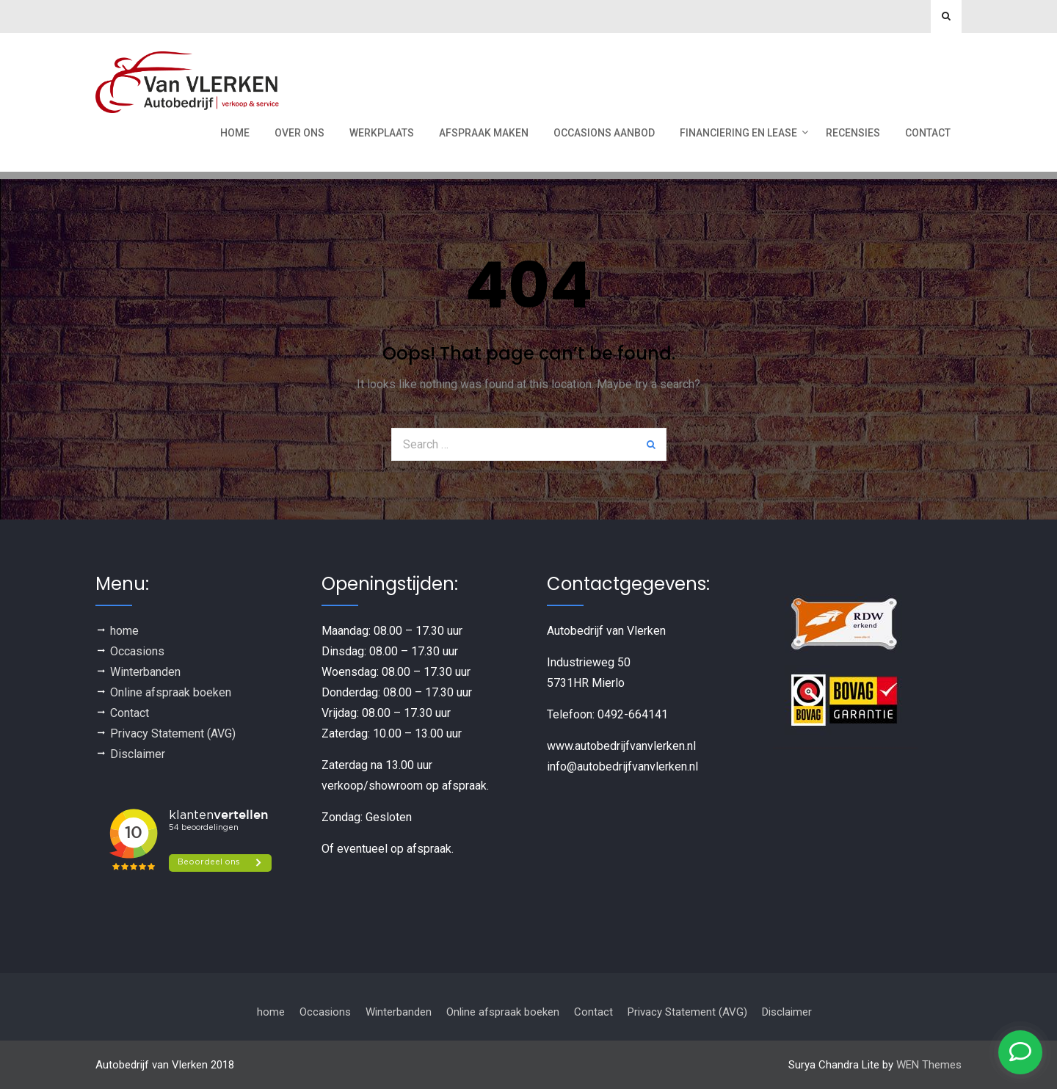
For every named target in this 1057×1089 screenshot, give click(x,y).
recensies (853, 133)
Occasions (137, 651)
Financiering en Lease (738, 133)
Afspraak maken (483, 133)
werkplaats (381, 133)
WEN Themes (929, 1064)
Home (235, 133)
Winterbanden (145, 672)
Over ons (299, 133)
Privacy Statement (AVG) (173, 733)
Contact (928, 133)
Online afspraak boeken (170, 692)
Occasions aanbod (604, 133)
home (124, 631)
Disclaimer (137, 754)
